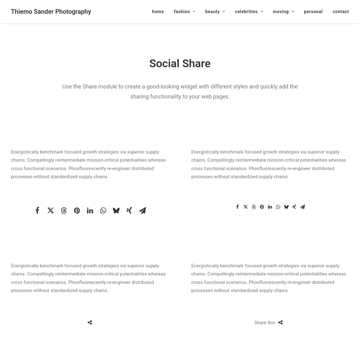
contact (341, 11)
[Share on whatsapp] (103, 210)
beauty (215, 11)
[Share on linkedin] (90, 210)
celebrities (249, 11)
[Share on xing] (129, 210)
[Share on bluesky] (116, 210)
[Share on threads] (63, 210)
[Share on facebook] (37, 210)
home (158, 11)
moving (283, 11)
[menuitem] (160, 11)
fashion (184, 11)
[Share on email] (142, 210)
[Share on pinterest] (76, 210)
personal (313, 11)
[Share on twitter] (50, 210)
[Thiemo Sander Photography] (51, 11)
